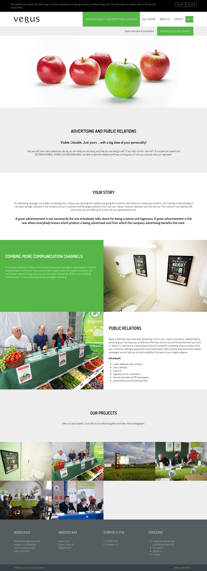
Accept (180, 4)
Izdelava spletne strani (182, 567)
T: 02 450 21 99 (110, 541)
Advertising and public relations (175, 31)
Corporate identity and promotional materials (111, 19)
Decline (191, 4)
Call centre (148, 19)
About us (165, 19)
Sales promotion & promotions (139, 31)
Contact (178, 19)
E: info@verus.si (111, 544)
